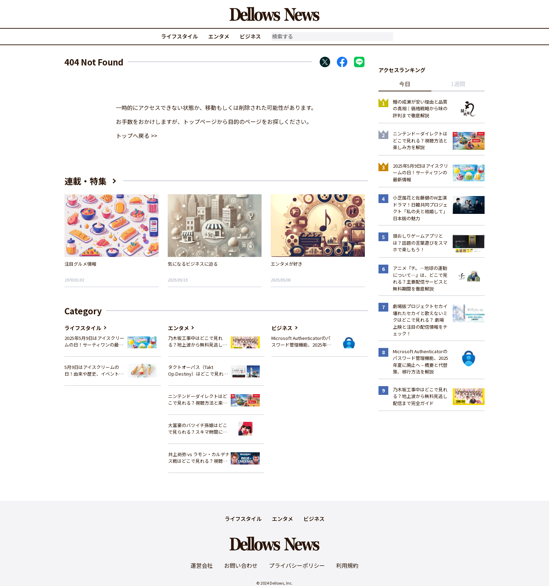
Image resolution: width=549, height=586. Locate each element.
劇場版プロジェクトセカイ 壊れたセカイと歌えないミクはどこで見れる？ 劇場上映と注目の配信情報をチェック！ (420, 320)
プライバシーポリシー (297, 565)
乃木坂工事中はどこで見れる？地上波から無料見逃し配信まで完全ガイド (197, 341)
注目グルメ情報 (80, 263)
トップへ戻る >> (136, 135)
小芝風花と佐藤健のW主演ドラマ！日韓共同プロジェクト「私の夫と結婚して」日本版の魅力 (420, 208)
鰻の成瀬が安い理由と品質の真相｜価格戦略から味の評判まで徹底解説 (420, 108)
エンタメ (218, 36)
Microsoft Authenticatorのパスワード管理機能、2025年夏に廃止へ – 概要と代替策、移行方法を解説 (301, 341)
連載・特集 (85, 181)
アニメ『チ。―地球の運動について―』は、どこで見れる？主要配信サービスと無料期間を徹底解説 (420, 278)
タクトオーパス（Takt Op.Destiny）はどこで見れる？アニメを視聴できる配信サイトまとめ (197, 370)
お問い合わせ (241, 565)
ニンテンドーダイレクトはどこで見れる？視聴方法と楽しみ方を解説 (197, 399)
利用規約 (347, 565)
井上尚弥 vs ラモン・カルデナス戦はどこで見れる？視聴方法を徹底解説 (199, 458)
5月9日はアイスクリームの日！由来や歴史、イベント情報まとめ (94, 370)
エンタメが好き (287, 263)
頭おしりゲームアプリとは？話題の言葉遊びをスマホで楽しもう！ (420, 242)
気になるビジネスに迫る (193, 263)
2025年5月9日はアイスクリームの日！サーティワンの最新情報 (94, 341)
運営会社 (201, 565)
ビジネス (250, 36)
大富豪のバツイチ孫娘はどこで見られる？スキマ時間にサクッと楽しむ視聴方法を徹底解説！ (197, 428)
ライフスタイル (179, 36)
